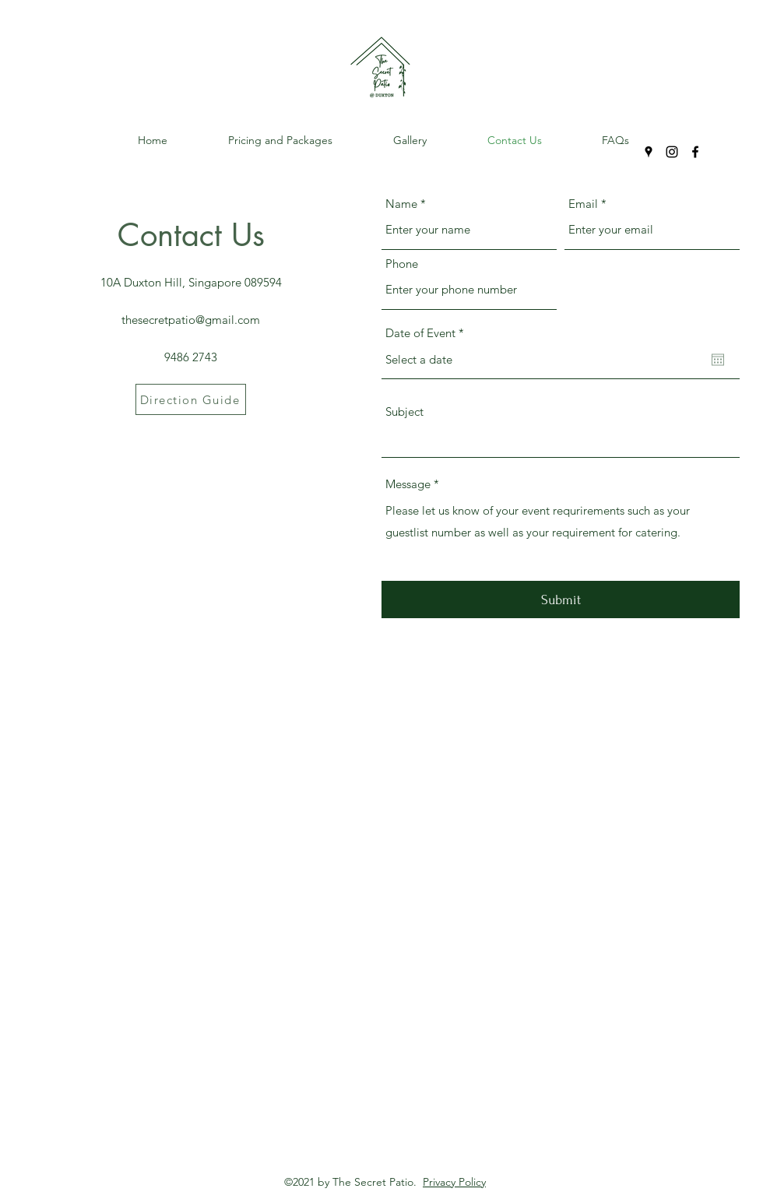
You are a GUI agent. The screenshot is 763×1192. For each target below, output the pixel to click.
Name (401, 203)
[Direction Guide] (190, 399)
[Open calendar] (718, 359)
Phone (401, 263)
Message (408, 484)
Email (583, 203)
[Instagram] (672, 152)
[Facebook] (695, 152)
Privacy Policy (454, 1182)
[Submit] (561, 600)
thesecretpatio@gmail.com (190, 319)
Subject (404, 411)
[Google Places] (648, 152)
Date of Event (427, 333)
